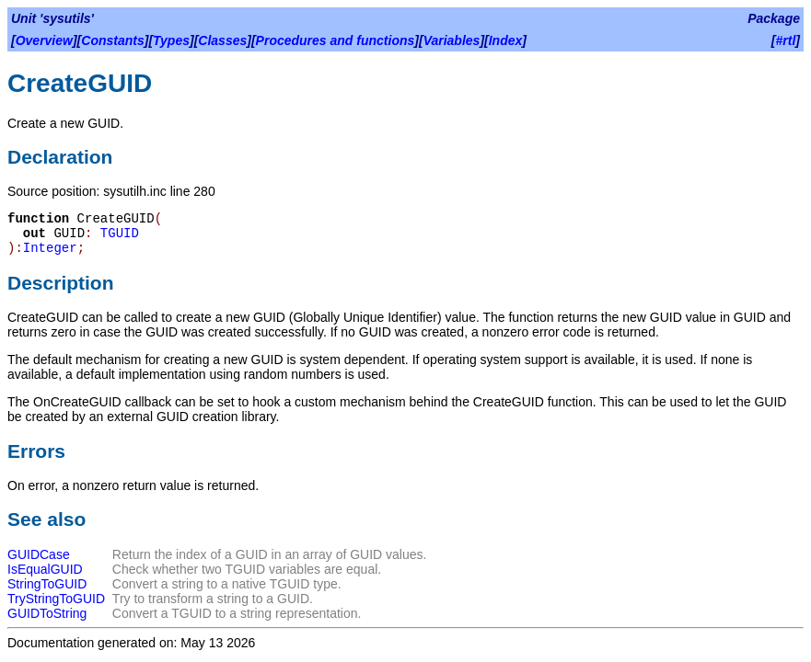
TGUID (119, 233)
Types (171, 40)
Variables (452, 40)
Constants (112, 40)
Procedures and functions (335, 40)
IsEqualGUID (45, 569)
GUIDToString (47, 613)
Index (506, 40)
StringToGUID (47, 583)
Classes (222, 40)
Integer (50, 248)
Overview (44, 40)
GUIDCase (38, 554)
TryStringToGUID (56, 598)
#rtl (786, 40)
